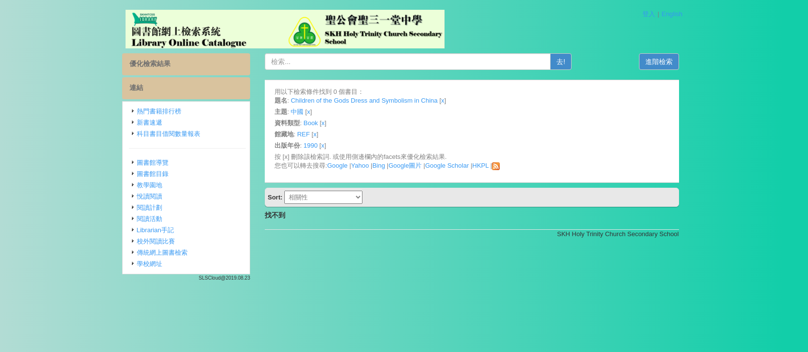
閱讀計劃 (149, 207)
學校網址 (149, 263)
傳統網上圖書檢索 (162, 252)
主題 (281, 111)
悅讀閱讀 (149, 196)
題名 (281, 100)
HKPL (480, 165)
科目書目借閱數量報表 (168, 133)
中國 (297, 111)
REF (303, 134)
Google (337, 165)
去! (560, 62)
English (671, 14)
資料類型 (287, 123)
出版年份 (287, 145)
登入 (648, 14)
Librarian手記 (155, 230)
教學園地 (149, 185)
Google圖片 (405, 165)
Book (310, 123)
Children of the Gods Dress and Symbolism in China (364, 100)
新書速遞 (149, 122)
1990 (310, 145)
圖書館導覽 (153, 162)
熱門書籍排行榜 (159, 111)
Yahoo (360, 165)
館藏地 (284, 134)
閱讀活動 (149, 218)
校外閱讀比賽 (156, 241)
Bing (378, 165)
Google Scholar (447, 165)
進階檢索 (659, 62)
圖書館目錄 (153, 173)
